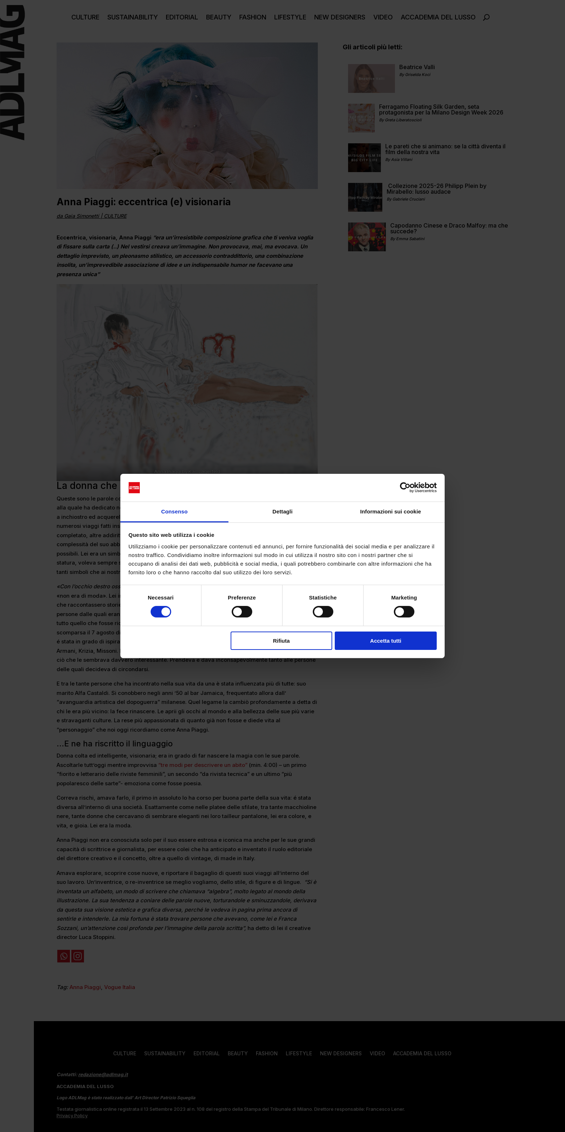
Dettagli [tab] (282, 511)
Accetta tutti (385, 641)
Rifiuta (281, 641)
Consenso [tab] (174, 511)
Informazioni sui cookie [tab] (390, 511)
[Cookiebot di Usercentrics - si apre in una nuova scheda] (405, 487)
